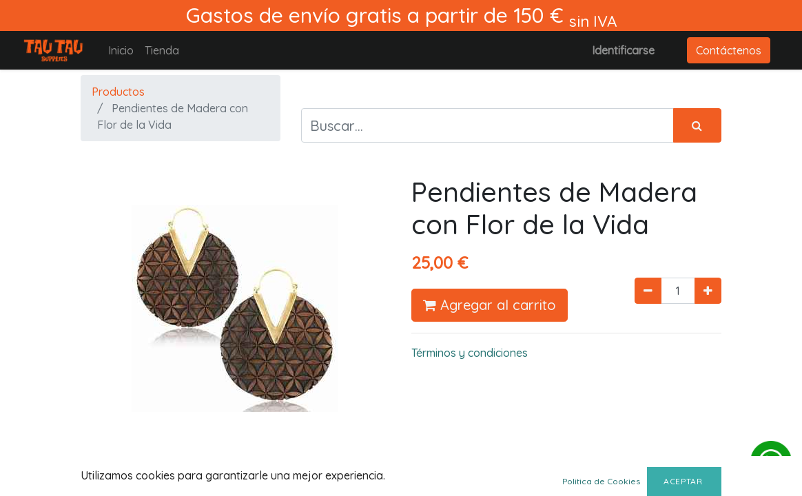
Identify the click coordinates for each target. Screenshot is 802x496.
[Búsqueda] (697, 125)
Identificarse (623, 50)
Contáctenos (728, 50)
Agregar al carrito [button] (489, 304)
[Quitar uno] (648, 291)
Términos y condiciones (469, 353)
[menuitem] (121, 50)
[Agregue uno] (708, 291)
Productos (118, 92)
